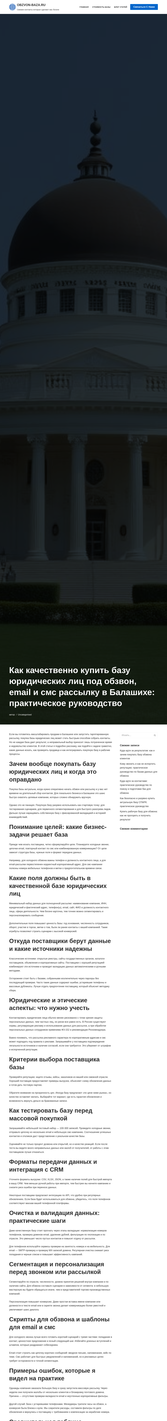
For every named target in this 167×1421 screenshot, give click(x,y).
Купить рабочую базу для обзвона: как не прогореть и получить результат (139, 815)
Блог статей (120, 7)
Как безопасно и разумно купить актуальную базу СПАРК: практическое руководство (137, 802)
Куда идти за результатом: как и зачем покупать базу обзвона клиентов (137, 754)
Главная (84, 7)
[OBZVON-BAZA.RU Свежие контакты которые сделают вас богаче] (34, 7)
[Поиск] (136, 735)
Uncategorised (24, 714)
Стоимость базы (101, 7)
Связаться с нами (144, 7)
